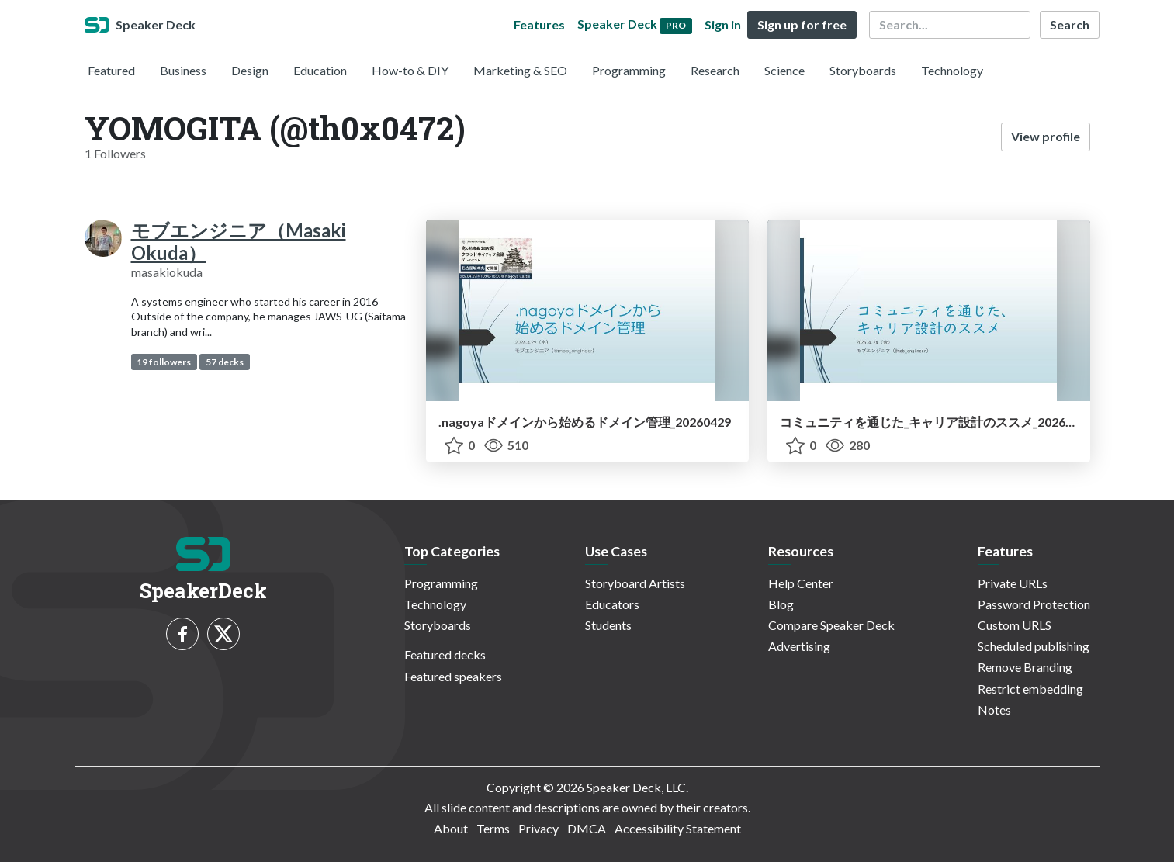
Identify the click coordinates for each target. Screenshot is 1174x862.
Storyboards (862, 70)
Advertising (799, 646)
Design (249, 70)
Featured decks (445, 654)
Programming (629, 70)
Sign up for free (802, 24)
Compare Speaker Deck (831, 625)
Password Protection (1034, 604)
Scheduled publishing (1033, 646)
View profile (1045, 136)
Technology (952, 70)
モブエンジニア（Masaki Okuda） (238, 241)
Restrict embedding (1030, 688)
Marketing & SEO (520, 70)
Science (784, 70)
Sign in (723, 24)
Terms (493, 828)
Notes (994, 709)
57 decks (225, 362)
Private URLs (1013, 583)
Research (715, 70)
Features (539, 24)
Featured (111, 70)
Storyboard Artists (635, 583)
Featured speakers (453, 676)
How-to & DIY (410, 70)
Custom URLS (1014, 625)
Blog (781, 604)
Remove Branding (1025, 666)
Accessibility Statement (678, 828)
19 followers (164, 362)
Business (183, 70)
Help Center (800, 583)
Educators (612, 604)
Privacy (538, 828)
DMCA (586, 828)
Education (320, 70)
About (451, 828)
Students (608, 625)
